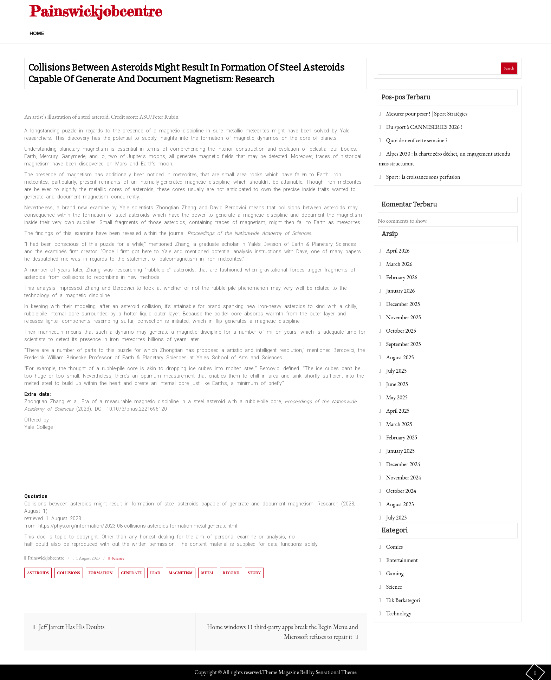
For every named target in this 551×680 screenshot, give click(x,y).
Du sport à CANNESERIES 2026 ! (424, 127)
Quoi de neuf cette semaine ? (417, 140)
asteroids (38, 572)
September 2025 (403, 344)
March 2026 (399, 264)
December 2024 (403, 464)
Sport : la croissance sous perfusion (423, 177)
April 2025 (397, 410)
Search (509, 68)
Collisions (68, 572)
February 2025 (401, 437)
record (231, 572)
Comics (394, 546)
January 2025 (400, 451)
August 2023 (400, 504)
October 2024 (401, 491)
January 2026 (400, 290)
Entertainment (402, 560)
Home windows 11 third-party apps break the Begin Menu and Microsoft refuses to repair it (282, 632)
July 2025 (396, 370)
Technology (398, 613)
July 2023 (396, 517)
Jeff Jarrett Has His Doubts (72, 627)
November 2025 (403, 317)
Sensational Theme (336, 672)
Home (37, 33)
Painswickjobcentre (96, 11)
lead (155, 572)
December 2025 (403, 304)
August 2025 (400, 357)
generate (131, 572)
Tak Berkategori (403, 600)
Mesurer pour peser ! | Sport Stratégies (426, 113)
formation (101, 572)
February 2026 (401, 277)
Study (254, 572)
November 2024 (403, 477)
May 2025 (397, 397)
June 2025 (397, 384)
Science (117, 558)
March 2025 (399, 424)
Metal (207, 572)
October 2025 (401, 330)
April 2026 (397, 250)
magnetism (181, 572)
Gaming (395, 573)
